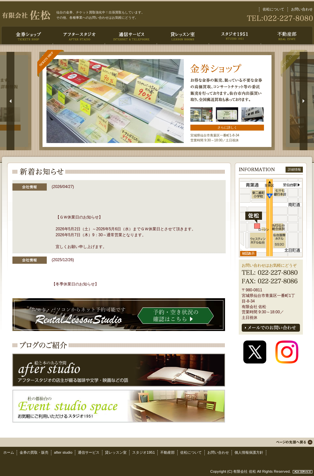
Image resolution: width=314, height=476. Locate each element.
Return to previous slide (10, 101)
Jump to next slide (303, 101)
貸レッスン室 (116, 452)
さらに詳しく (227, 127)
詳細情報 (294, 169)
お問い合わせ (302, 9)
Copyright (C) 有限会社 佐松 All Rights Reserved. (251, 471)
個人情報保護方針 (249, 452)
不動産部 (167, 452)
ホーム (8, 452)
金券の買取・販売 (34, 452)
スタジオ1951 (143, 452)
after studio (63, 452)
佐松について (273, 9)
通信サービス (88, 452)
